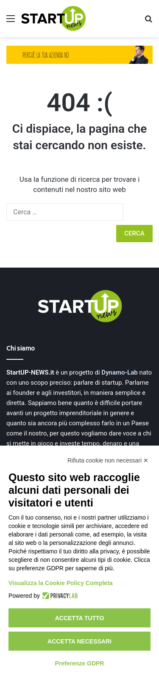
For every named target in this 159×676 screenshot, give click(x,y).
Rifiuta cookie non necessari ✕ (107, 460)
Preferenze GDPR (79, 663)
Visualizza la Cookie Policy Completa (60, 583)
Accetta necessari (79, 641)
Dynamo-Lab (119, 372)
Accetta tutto (79, 618)
